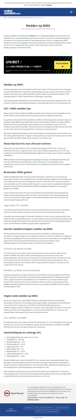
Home (5, 17)
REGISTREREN (62, 65)
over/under (59, 255)
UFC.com (33, 365)
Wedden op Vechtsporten (26, 17)
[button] (71, 12)
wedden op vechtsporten (15, 40)
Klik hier (49, 5)
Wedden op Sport (13, 17)
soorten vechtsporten (38, 162)
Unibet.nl (32, 36)
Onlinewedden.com (11, 410)
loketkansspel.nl (33, 399)
